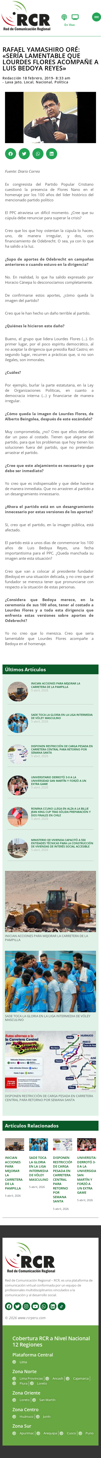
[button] (10, 153)
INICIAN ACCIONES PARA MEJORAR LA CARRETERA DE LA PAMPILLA (55, 684)
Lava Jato (13, 82)
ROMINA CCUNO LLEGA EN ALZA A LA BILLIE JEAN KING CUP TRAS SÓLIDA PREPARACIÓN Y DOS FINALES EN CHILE (61, 812)
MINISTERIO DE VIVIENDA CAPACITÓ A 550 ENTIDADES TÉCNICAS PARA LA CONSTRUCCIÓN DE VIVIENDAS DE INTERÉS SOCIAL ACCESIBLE (62, 843)
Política (61, 82)
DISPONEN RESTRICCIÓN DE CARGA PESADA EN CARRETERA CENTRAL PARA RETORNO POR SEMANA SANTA (62, 749)
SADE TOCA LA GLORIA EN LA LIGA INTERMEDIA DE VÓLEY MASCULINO (62, 716)
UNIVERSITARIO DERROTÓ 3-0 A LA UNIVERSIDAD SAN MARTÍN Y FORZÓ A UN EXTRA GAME (58, 780)
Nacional (44, 82)
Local (28, 82)
